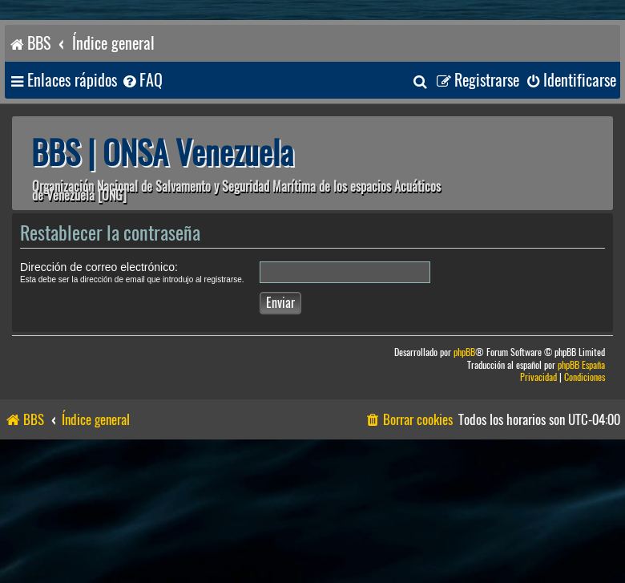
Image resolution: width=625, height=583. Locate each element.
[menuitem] (142, 81)
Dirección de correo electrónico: (99, 267)
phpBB (464, 352)
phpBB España (581, 365)
